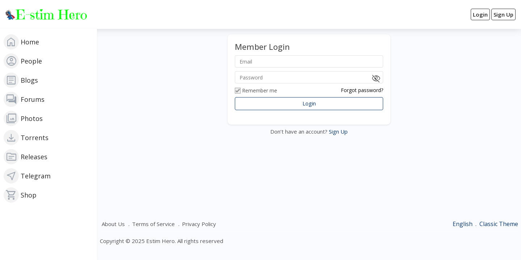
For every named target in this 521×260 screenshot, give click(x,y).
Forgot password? (362, 90)
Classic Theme (498, 224)
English (463, 224)
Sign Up (337, 131)
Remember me (256, 91)
